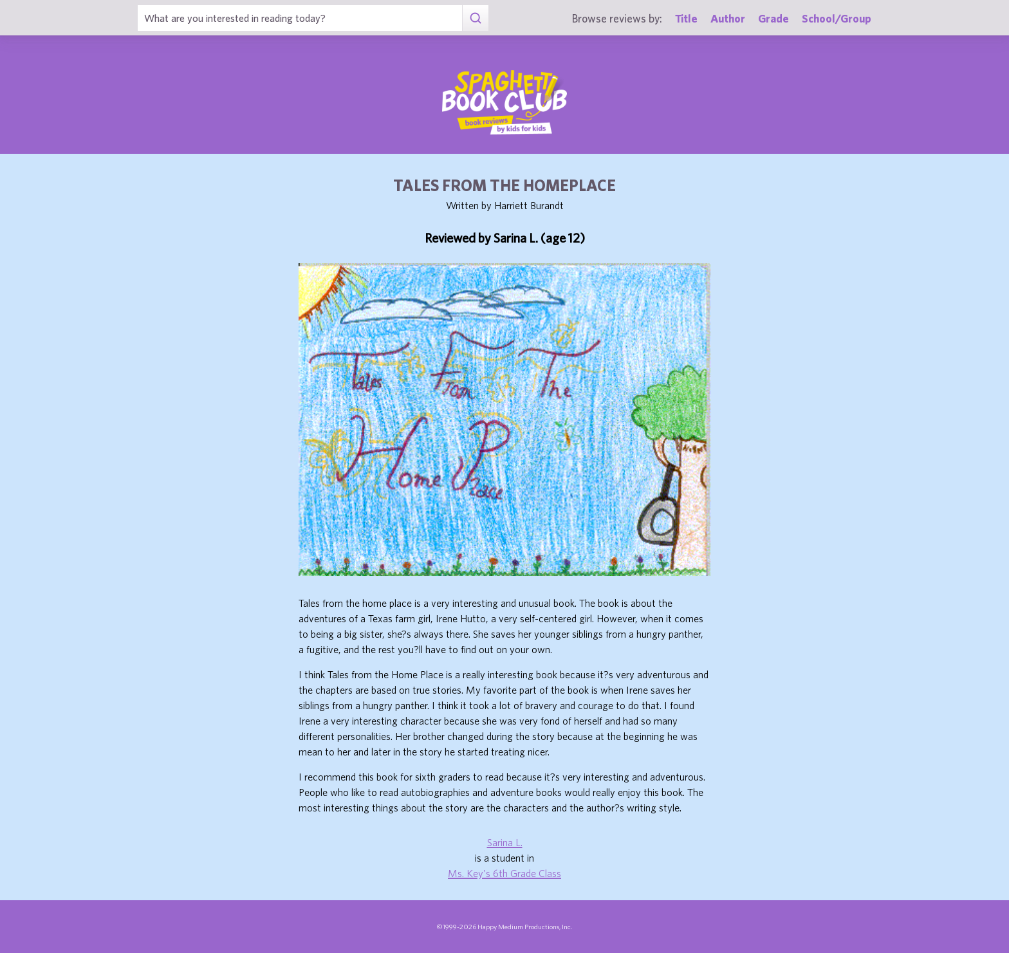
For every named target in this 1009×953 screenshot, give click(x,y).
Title (686, 18)
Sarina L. (505, 842)
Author (727, 18)
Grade (773, 18)
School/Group (836, 18)
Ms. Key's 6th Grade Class (504, 873)
